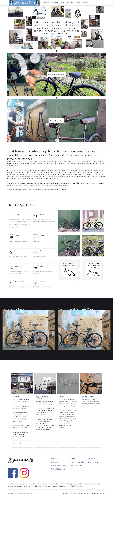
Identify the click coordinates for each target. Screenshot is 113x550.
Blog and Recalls (94, 462)
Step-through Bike (76, 465)
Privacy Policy (92, 459)
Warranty (54, 462)
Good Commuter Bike (77, 462)
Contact (72, 459)
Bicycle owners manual (59, 465)
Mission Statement (58, 469)
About (53, 458)
